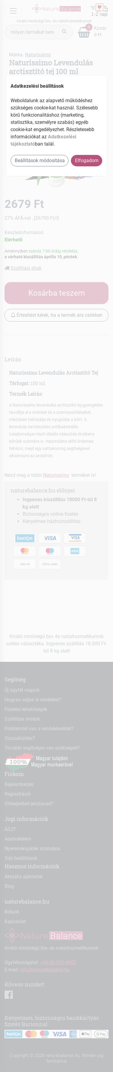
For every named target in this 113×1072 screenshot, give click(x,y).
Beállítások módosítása (40, 160)
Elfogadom (87, 160)
